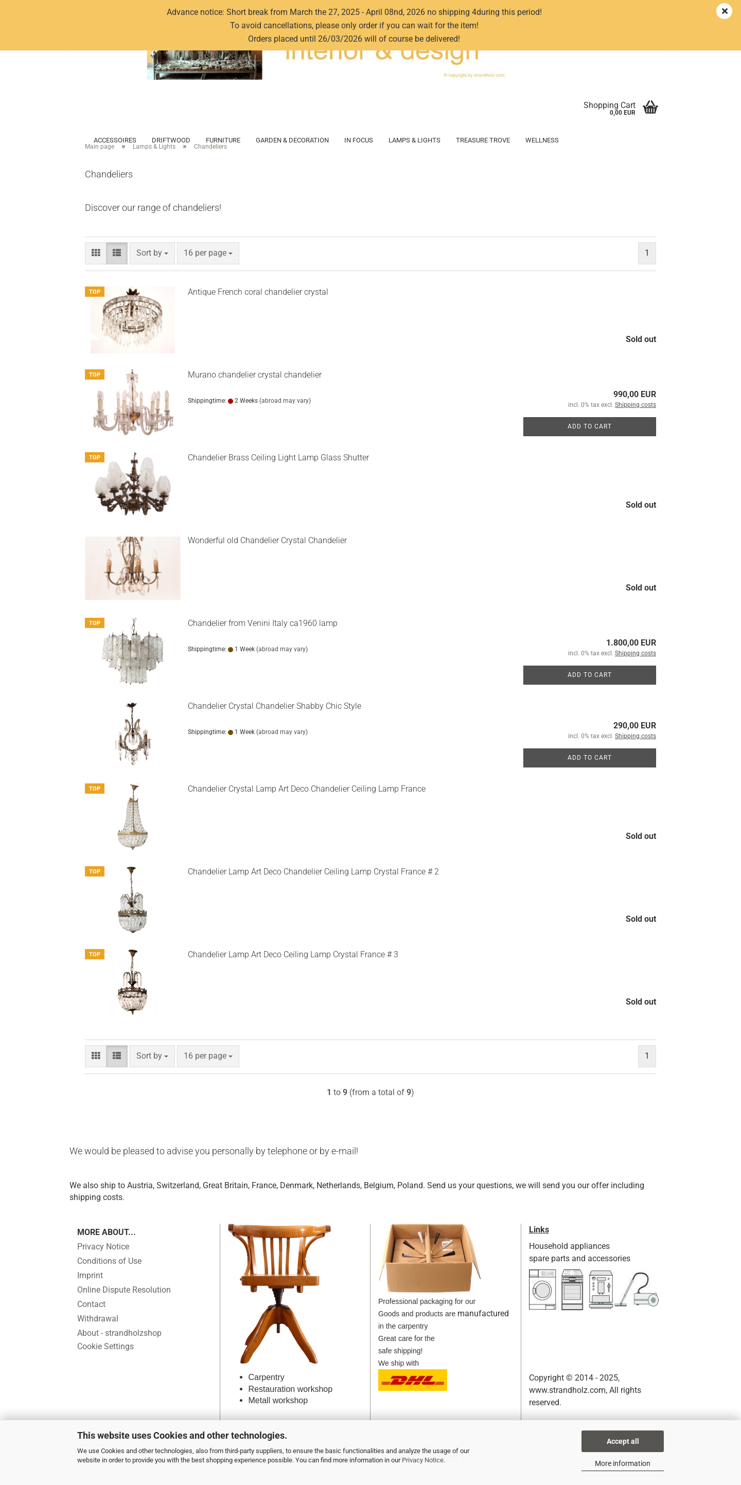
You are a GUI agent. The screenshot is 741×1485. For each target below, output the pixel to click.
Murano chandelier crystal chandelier (255, 388)
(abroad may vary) (285, 414)
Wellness (542, 140)
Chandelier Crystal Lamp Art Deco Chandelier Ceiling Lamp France (307, 803)
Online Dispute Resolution (124, 1304)
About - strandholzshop (119, 1347)
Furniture (223, 140)
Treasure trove (483, 140)
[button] (96, 267)
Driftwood (171, 140)
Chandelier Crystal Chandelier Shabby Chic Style (274, 720)
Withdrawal (97, 1333)
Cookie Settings (105, 1361)
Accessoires (115, 140)
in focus (358, 140)
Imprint (90, 1290)
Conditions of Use (109, 1275)
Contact (91, 1318)
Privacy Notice (423, 1460)
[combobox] (152, 267)
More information (622, 1463)
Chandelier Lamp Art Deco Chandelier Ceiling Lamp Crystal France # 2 (313, 885)
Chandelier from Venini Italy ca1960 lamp (263, 637)
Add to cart (590, 440)
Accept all (623, 1441)
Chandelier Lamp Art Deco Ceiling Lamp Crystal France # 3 (293, 968)
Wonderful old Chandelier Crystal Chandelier (267, 554)
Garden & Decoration (292, 140)
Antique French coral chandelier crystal (258, 306)
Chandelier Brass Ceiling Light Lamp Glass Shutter (278, 471)
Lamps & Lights (414, 140)
